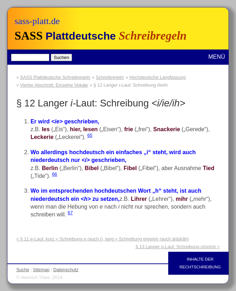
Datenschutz (65, 269)
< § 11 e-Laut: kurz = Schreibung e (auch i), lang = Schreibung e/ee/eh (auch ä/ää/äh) (102, 238)
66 (54, 174)
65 (89, 135)
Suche (22, 269)
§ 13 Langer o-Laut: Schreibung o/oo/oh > (178, 246)
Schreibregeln (110, 77)
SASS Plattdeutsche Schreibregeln (55, 77)
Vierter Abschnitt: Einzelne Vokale (54, 85)
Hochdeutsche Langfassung (158, 77)
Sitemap (41, 269)
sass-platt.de (37, 21)
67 (70, 212)
